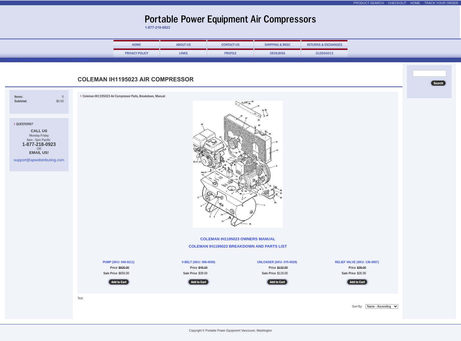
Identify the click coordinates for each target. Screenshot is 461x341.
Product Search (368, 3)
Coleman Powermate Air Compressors (45, 60)
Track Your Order (441, 3)
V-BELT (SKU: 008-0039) (198, 262)
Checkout (397, 3)
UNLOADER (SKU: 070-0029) (277, 262)
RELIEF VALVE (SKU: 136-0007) (357, 262)
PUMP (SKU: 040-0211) (118, 262)
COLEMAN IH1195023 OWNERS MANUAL (237, 239)
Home (415, 3)
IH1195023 (83, 60)
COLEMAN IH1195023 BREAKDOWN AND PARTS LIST (238, 246)
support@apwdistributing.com (39, 160)
